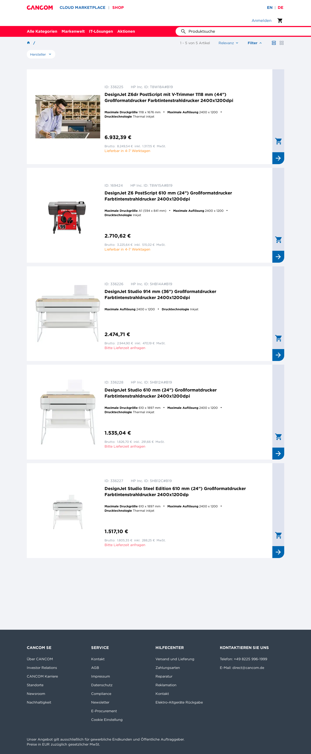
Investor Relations (42, 667)
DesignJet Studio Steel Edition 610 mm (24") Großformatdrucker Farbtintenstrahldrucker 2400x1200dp (175, 491)
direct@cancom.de (248, 667)
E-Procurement (104, 711)
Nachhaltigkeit (39, 702)
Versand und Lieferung (175, 659)
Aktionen (126, 31)
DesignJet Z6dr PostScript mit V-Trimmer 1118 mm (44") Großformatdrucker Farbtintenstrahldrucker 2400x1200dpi (169, 97)
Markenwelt (73, 31)
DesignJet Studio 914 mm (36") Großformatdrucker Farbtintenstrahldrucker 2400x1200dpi (160, 294)
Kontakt (98, 659)
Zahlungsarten (168, 667)
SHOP (118, 7)
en (270, 7)
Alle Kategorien (42, 31)
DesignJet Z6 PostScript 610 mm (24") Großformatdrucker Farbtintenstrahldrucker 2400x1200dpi (168, 196)
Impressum (100, 676)
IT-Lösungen (101, 31)
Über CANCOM (40, 659)
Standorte (35, 685)
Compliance (101, 693)
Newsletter (100, 702)
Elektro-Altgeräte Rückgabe (179, 702)
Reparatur (164, 676)
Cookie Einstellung (107, 719)
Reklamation (166, 685)
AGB (95, 667)
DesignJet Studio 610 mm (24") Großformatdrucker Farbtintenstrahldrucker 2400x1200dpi (161, 393)
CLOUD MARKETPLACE (82, 7)
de (280, 7)
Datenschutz (102, 685)
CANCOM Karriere (42, 676)
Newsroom (36, 693)
